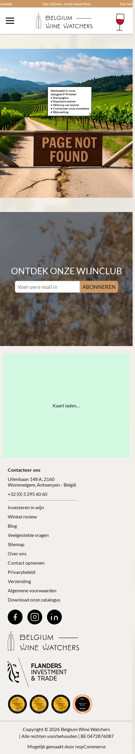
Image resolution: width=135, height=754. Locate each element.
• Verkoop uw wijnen (65, 105)
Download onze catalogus (34, 599)
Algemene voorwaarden (32, 590)
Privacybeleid (21, 572)
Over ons (17, 553)
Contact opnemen (26, 563)
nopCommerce (90, 746)
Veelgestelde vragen (28, 535)
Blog (12, 526)
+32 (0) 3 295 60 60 (27, 494)
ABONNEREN (99, 286)
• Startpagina (59, 97)
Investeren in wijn (26, 507)
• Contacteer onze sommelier (70, 108)
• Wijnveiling (59, 112)
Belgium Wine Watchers (85, 729)
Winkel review (22, 516)
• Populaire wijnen (63, 101)
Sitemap (16, 544)
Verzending (19, 581)
